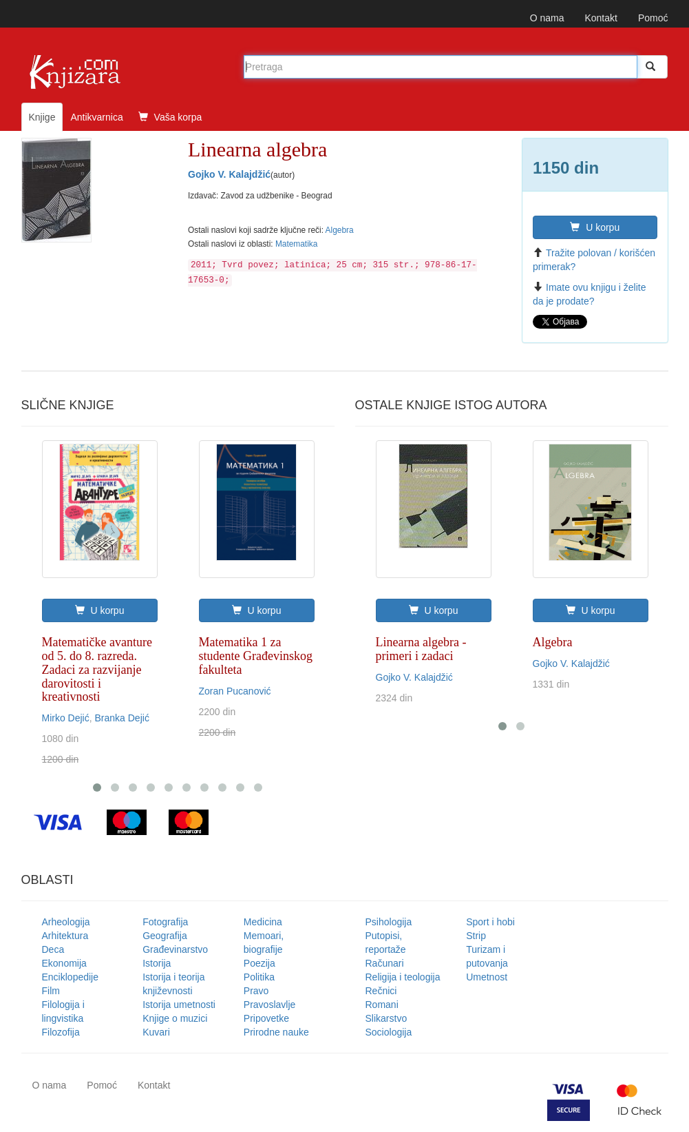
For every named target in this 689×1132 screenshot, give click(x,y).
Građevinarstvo (175, 949)
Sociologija (388, 1032)
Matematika (296, 244)
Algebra (340, 230)
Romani (382, 1004)
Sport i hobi (490, 921)
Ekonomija (64, 963)
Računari (384, 963)
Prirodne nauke (276, 1032)
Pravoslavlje (269, 1004)
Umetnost (486, 976)
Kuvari (156, 1032)
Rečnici (381, 990)
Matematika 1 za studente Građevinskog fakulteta (255, 656)
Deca (53, 949)
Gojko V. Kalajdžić (229, 174)
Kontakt (600, 17)
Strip (476, 935)
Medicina (263, 921)
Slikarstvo (386, 1018)
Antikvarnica (96, 117)
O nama (547, 17)
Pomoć (653, 17)
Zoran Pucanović (235, 691)
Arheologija (66, 921)
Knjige (42, 117)
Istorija (156, 963)
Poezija (259, 963)
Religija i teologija (403, 976)
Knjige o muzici (174, 1018)
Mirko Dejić (65, 717)
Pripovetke (266, 1018)
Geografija (164, 935)
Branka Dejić (122, 717)
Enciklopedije (70, 976)
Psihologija (388, 921)
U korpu (594, 227)
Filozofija (61, 1032)
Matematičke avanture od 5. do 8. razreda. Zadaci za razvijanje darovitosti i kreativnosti (97, 669)
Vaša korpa (170, 117)
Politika (259, 976)
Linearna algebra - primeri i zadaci (421, 649)
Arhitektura (65, 935)
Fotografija (165, 921)
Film (51, 990)
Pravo (256, 990)
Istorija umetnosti (178, 1004)
